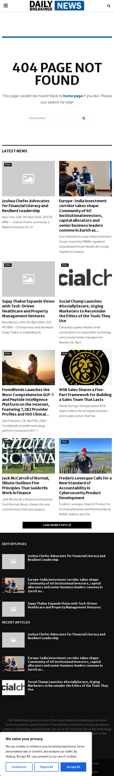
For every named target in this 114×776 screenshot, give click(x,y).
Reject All (46, 767)
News (8, 164)
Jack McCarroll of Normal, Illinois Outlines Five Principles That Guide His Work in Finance (25, 485)
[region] (46, 754)
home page (72, 96)
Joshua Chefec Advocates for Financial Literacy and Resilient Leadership (25, 205)
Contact (93, 772)
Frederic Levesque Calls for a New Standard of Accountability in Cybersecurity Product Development (85, 488)
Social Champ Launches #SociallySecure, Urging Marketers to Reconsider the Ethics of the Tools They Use (84, 311)
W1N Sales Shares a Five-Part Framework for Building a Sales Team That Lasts (85, 394)
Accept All (73, 767)
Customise (19, 767)
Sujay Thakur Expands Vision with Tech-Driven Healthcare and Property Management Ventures (28, 308)
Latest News (14, 151)
